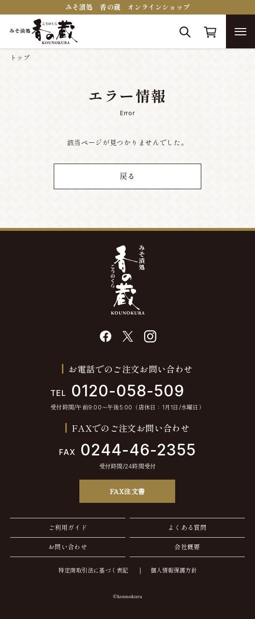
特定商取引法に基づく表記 (93, 570)
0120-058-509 (117, 390)
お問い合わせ (67, 547)
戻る (127, 176)
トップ (20, 57)
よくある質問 (187, 527)
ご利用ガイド (67, 527)
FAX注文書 (127, 491)
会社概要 (187, 547)
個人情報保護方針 (173, 570)
